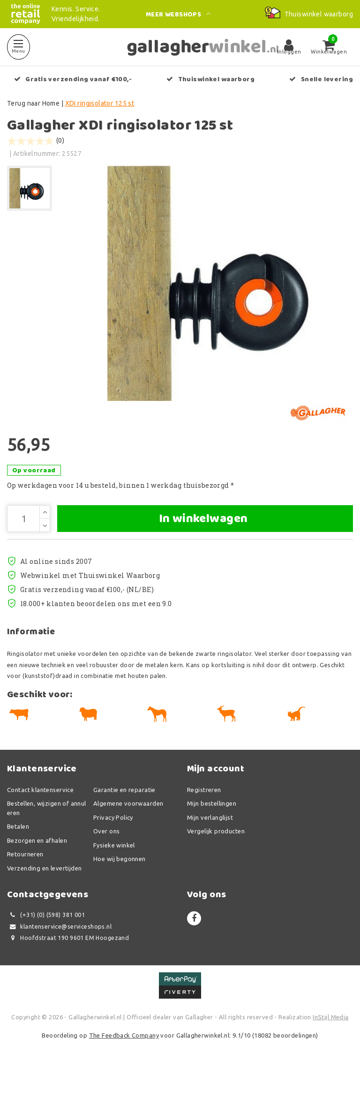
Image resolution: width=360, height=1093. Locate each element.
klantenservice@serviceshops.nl (59, 948)
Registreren (204, 811)
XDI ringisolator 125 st (100, 103)
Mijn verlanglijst (210, 839)
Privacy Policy (113, 839)
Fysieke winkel (114, 867)
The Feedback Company (124, 1058)
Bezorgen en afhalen (37, 862)
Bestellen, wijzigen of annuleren (46, 831)
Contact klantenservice (40, 811)
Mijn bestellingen (211, 826)
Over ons (106, 853)
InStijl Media (330, 1039)
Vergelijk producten (216, 853)
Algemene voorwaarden (128, 826)
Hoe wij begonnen (119, 881)
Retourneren (25, 876)
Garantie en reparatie (124, 811)
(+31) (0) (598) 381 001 (46, 937)
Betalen (18, 849)
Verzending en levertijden (44, 890)
